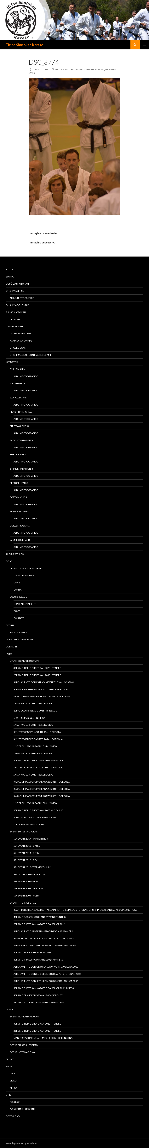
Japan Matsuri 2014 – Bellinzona (33, 753)
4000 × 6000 (61, 69)
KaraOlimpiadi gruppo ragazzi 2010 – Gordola (42, 788)
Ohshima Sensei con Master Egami (30, 354)
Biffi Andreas (18, 454)
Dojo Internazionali (22, 1109)
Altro (13, 1087)
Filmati (10, 1059)
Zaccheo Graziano (21, 440)
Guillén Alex (17, 369)
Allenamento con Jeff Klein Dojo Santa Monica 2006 (46, 981)
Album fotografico (22, 298)
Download (13, 1116)
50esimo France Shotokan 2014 (32, 952)
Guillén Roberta (20, 525)
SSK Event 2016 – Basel (27, 845)
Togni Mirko (17, 383)
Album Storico (15, 554)
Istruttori (12, 362)
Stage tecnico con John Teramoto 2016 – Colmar (44, 938)
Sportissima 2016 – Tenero (29, 717)
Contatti (19, 589)
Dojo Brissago (18, 596)
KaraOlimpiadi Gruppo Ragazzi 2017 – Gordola (42, 696)
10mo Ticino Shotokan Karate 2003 (35, 817)
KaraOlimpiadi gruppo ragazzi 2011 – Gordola (42, 781)
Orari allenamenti (25, 575)
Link (8, 1094)
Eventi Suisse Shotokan (24, 831)
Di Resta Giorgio (19, 426)
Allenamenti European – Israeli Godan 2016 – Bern (44, 931)
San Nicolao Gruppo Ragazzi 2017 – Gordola (41, 689)
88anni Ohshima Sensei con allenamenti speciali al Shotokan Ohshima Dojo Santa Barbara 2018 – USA (75, 909)
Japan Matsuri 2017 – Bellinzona (33, 703)
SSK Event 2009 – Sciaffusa (29, 874)
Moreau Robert (19, 511)
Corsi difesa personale (20, 639)
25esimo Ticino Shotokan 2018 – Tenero (37, 675)
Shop (9, 1066)
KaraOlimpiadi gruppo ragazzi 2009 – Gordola (42, 796)
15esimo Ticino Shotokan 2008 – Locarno (39, 810)
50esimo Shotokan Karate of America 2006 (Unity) (44, 988)
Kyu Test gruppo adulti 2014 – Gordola (37, 732)
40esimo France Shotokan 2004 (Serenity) (39, 995)
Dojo (9, 561)
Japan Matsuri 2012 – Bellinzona (33, 774)
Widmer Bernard (20, 539)
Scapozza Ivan (18, 397)
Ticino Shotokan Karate (24, 45)
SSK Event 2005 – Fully (27, 895)
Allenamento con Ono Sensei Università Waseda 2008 (46, 966)
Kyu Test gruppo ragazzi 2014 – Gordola (38, 739)
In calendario (18, 632)
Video (9, 1009)
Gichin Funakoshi (20, 333)
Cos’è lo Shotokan (17, 283)
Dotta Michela (18, 497)
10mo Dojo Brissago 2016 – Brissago (35, 710)
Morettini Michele (21, 411)
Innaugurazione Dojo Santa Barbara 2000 (39, 1002)
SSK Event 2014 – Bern (26, 852)
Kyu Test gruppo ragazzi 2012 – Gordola (38, 767)
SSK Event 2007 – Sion (26, 881)
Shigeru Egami (18, 347)
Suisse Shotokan (16, 312)
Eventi (10, 625)
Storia (10, 276)
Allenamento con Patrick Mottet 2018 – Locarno (44, 682)
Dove (17, 582)
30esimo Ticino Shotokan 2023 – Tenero (37, 667)
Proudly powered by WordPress (22, 1143)
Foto (9, 653)
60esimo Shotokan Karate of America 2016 (39, 924)
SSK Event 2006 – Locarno (29, 888)
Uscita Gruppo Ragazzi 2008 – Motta (35, 803)
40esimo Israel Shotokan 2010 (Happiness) (39, 959)
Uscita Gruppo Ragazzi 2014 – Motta (35, 746)
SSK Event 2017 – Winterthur (31, 838)
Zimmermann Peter (21, 468)
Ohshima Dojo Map (17, 305)
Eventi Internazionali (23, 902)
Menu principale (144, 44)
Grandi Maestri (15, 326)
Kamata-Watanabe (21, 340)
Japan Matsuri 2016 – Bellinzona (33, 724)
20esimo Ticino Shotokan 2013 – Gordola (39, 760)
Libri (12, 1073)
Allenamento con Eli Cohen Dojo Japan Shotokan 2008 (47, 973)
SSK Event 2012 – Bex (25, 860)
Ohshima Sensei (15, 290)
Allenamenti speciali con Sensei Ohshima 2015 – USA (45, 945)
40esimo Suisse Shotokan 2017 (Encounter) (40, 917)
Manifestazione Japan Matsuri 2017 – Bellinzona (43, 1037)
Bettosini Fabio (19, 483)
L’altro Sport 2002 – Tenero (30, 824)
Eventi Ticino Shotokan (24, 660)
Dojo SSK (15, 319)
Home (9, 269)
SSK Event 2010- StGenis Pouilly (32, 867)
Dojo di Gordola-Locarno (26, 568)
